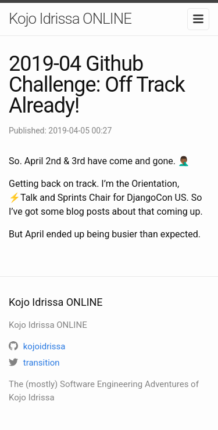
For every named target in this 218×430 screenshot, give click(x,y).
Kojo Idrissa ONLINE (70, 18)
